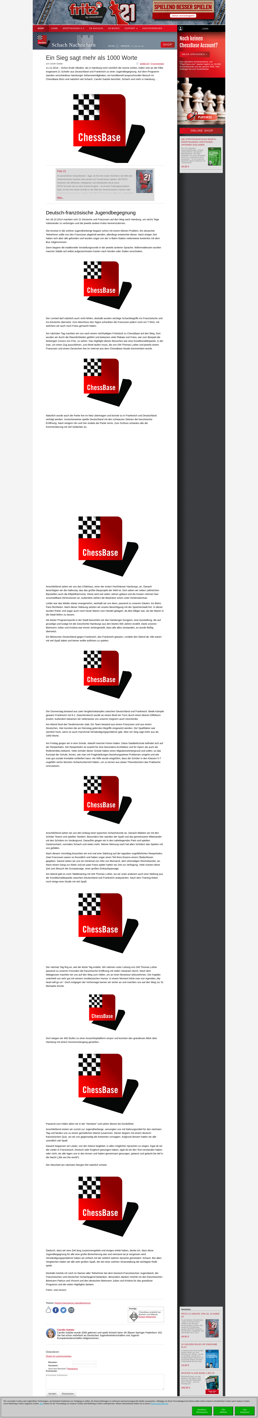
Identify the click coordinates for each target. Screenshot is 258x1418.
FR (142, 46)
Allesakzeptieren (244, 1410)
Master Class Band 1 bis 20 (197, 1373)
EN (135, 46)
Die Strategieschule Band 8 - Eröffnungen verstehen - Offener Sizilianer (199, 142)
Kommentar (51, 1371)
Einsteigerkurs (152, 28)
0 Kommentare (157, 64)
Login (205, 29)
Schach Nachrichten (74, 45)
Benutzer (52, 1362)
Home (54, 28)
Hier (41, 1403)
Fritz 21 (61, 171)
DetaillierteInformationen (202, 1410)
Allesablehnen (223, 1410)
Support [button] (131, 28)
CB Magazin (96, 28)
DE (132, 46)
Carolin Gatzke (65, 1329)
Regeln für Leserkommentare (58, 1356)
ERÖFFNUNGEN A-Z (73, 28)
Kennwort (52, 1365)
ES (139, 46)
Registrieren (72, 1369)
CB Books (114, 28)
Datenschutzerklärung (159, 1403)
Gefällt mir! (144, 64)
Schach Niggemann (147, 1317)
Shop (41, 28)
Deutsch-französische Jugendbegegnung (72, 1303)
